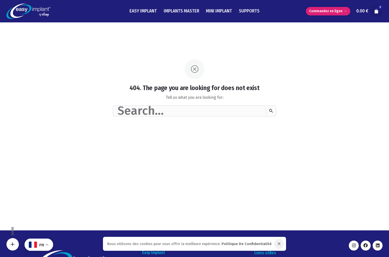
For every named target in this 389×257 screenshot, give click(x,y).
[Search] (271, 110)
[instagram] (354, 246)
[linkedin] (378, 246)
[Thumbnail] (28, 11)
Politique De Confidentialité (247, 244)
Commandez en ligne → (328, 11)
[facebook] (366, 246)
